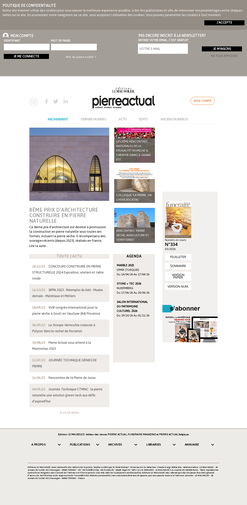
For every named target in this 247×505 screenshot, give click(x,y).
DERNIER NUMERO (93, 119)
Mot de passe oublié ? (81, 57)
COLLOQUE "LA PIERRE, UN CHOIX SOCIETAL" (134, 197)
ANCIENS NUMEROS (174, 119)
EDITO (143, 119)
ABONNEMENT (58, 119)
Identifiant (12, 40)
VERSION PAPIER (178, 276)
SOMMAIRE (178, 266)
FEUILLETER (178, 257)
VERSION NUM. (178, 286)
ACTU (123, 119)
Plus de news (69, 412)
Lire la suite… (38, 246)
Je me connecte (26, 56)
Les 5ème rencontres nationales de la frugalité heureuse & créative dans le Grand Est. (133, 150)
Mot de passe (60, 40)
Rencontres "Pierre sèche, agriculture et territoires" (132, 235)
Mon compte (203, 101)
